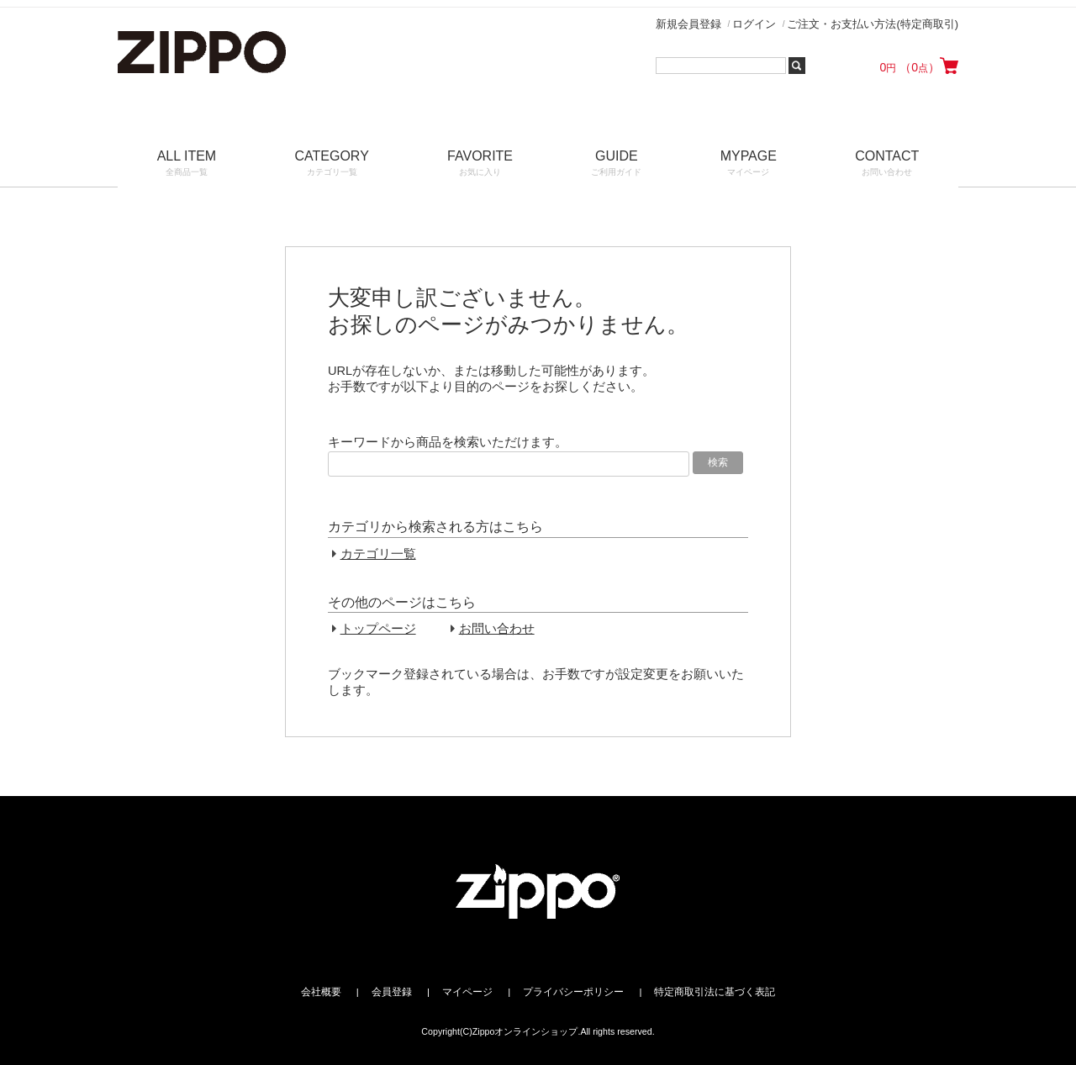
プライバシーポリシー (573, 992)
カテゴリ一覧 (378, 554)
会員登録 (392, 992)
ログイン (754, 24)
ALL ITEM (187, 164)
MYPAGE (748, 164)
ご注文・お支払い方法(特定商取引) (872, 24)
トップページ (378, 628)
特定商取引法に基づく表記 (714, 992)
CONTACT (887, 164)
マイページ (467, 992)
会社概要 (321, 992)
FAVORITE (479, 164)
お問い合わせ (497, 628)
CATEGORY (332, 164)
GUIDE (616, 164)
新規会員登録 (688, 24)
